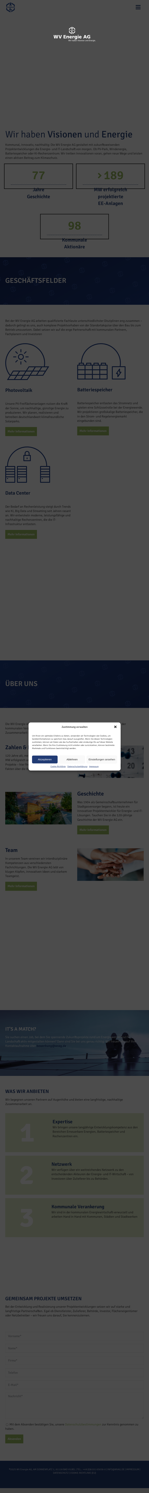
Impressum (94, 766)
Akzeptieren (45, 759)
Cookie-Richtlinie (58, 766)
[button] (115, 727)
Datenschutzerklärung (77, 766)
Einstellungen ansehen (102, 759)
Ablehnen (72, 759)
